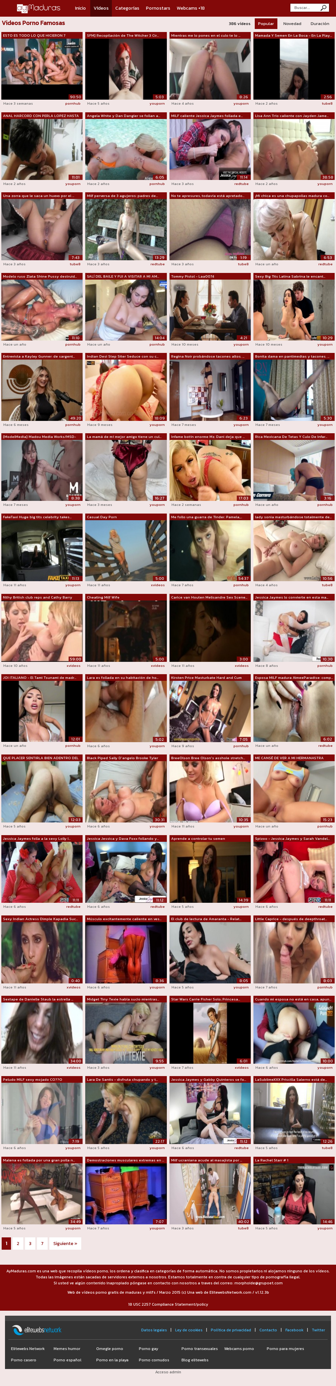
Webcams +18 (191, 8)
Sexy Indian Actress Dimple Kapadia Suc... (40, 918)
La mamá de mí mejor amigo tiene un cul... (124, 436)
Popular (266, 23)
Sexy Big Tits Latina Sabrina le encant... (290, 276)
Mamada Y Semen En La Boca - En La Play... (293, 35)
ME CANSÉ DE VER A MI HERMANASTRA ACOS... (289, 758)
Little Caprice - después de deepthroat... (291, 918)
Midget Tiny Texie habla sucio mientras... (123, 999)
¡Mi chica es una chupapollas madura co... (292, 195)
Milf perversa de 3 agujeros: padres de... (122, 195)
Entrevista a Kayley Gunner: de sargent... (39, 356)
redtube (241, 183)
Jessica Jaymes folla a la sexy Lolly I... (37, 838)
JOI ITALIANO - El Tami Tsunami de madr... (39, 677)
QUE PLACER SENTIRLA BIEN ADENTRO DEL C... (41, 758)
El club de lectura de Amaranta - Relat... (206, 918)
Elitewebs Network (28, 1349)
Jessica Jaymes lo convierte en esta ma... (291, 597)
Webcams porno (239, 1349)
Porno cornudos (154, 1360)
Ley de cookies (188, 1330)
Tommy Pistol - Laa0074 (192, 276)
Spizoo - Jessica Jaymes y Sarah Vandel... (292, 838)
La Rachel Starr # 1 (271, 1160)
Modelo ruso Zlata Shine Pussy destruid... (40, 276)
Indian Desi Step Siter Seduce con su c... (123, 356)
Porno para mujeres (285, 1349)
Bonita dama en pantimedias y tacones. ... (292, 356)
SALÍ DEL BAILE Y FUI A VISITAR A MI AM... (123, 276)
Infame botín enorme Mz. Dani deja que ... (208, 436)
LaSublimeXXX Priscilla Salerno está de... (291, 1079)
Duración (320, 23)
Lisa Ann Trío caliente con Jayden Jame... (292, 115)
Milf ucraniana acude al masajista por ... (206, 1160)
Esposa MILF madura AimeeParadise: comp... (294, 677)
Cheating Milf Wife (103, 597)
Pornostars (158, 8)
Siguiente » (65, 1243)
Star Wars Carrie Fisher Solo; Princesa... (205, 999)
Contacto (268, 1330)
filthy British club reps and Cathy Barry (37, 597)
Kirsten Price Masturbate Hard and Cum (206, 677)
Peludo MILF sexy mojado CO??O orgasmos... (32, 1080)
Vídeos (101, 8)
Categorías (127, 8)
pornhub (73, 103)
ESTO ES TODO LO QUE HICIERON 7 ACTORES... (34, 36)
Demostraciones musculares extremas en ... (125, 1160)
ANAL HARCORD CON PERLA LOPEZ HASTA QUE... (41, 116)
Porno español (67, 1360)
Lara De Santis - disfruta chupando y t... (122, 1079)
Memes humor (67, 1349)
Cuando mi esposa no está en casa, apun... (293, 999)
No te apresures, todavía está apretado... (207, 195)
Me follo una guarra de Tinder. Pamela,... (206, 517)
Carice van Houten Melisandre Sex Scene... (209, 597)
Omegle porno (109, 1349)
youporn (157, 103)
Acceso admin (168, 1372)
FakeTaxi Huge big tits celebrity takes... (37, 517)
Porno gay (148, 1349)
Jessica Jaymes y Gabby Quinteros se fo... (208, 1079)
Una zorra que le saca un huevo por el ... (38, 195)
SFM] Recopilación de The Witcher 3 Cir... (123, 35)
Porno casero (23, 1360)
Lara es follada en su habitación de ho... (123, 677)
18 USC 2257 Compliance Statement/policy (168, 1304)
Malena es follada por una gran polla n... (39, 1160)
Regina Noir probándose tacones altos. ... (207, 356)
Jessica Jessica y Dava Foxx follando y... (123, 838)
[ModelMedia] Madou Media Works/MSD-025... (39, 437)
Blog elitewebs (194, 1360)
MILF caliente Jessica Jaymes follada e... (207, 115)
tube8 (327, 103)
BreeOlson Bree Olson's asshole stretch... (208, 757)
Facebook (294, 1330)
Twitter (318, 1330)
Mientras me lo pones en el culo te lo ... (205, 35)
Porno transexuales (199, 1349)
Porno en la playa (112, 1360)
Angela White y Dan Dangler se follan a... (123, 115)
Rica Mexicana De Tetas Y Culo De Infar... (291, 436)
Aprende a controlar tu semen (198, 838)
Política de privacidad (231, 1330)
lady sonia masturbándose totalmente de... (293, 517)
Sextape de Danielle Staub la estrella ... (38, 999)
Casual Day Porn (102, 517)
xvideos (158, 585)
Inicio (80, 8)
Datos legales (154, 1330)
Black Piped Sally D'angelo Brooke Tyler (122, 757)
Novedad (292, 23)
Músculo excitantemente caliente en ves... (124, 918)
